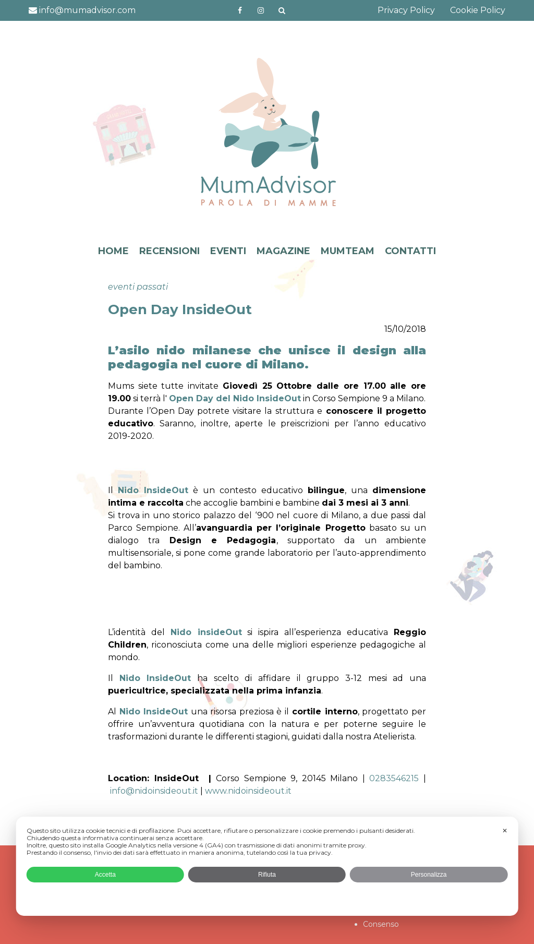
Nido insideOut (206, 632)
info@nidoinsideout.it (154, 791)
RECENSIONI (169, 251)
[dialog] (267, 866)
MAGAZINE (283, 251)
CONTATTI (410, 251)
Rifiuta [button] (267, 874)
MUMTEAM (347, 251)
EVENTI (228, 251)
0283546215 (394, 778)
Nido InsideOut (153, 490)
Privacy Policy (406, 10)
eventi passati (138, 287)
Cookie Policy (477, 10)
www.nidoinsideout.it (248, 791)
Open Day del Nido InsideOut (235, 398)
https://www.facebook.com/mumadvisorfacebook (240, 10)
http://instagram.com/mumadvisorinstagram (260, 10)
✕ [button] (504, 830)
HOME (113, 251)
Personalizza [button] (429, 874)
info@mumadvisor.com (82, 10)
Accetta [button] (105, 874)
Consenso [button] (381, 924)
